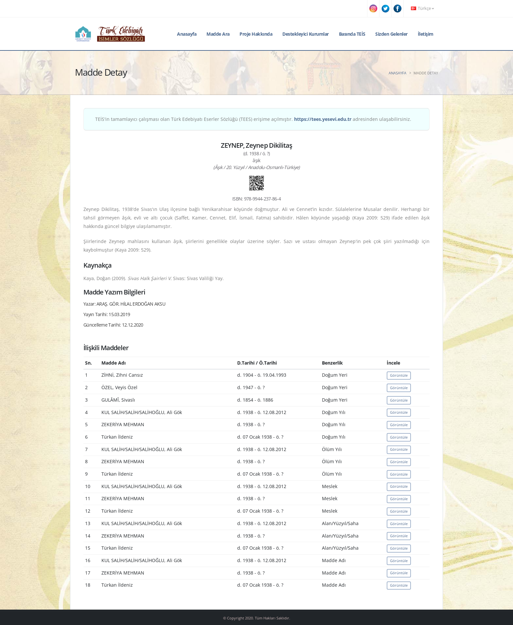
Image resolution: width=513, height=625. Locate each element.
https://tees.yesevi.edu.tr (322, 119)
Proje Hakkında (255, 34)
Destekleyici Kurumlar (305, 34)
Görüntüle (399, 375)
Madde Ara (218, 34)
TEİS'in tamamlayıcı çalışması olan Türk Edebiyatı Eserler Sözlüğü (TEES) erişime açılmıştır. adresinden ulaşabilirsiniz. (253, 119)
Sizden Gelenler (391, 34)
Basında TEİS (352, 34)
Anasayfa (186, 34)
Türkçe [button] (422, 8)
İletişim (425, 34)
